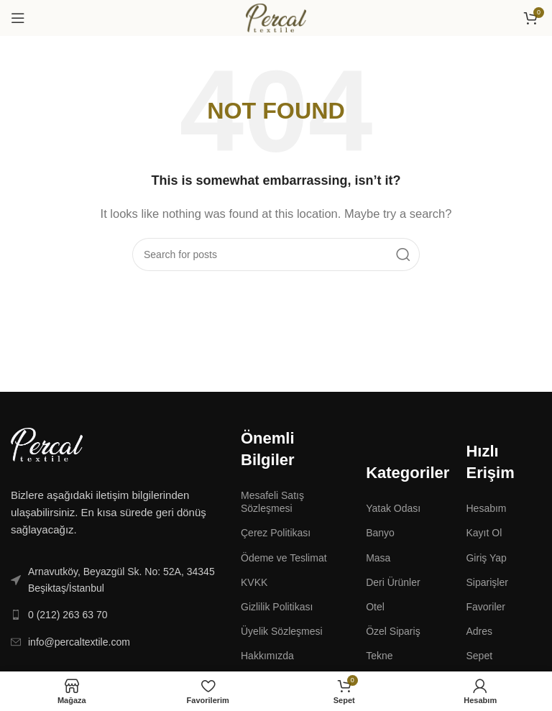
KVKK (254, 582)
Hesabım (486, 508)
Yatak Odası (393, 508)
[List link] (115, 580)
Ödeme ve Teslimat (284, 558)
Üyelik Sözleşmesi (282, 631)
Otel (375, 607)
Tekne (379, 655)
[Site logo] (276, 17)
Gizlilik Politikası (277, 607)
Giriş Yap (486, 558)
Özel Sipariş (393, 631)
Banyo (380, 532)
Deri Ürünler (393, 582)
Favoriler (485, 607)
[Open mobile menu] (18, 18)
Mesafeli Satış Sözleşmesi (272, 502)
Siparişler (486, 582)
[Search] (276, 254)
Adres (479, 631)
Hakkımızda (267, 655)
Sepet (479, 655)
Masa (378, 558)
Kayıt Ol (484, 532)
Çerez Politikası (275, 532)
